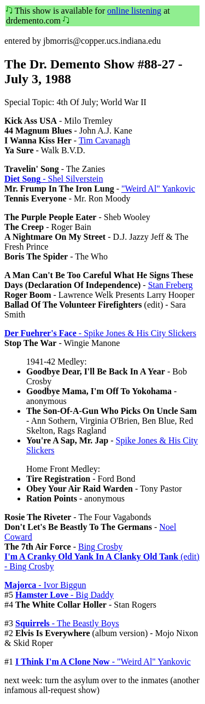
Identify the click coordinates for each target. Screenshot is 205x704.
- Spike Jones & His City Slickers (100, 333)
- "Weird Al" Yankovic (103, 661)
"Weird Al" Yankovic (158, 188)
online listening (134, 10)
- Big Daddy (64, 594)
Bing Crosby (100, 546)
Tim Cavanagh (104, 140)
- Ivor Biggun (45, 585)
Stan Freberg (170, 285)
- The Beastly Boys (67, 623)
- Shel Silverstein (53, 178)
